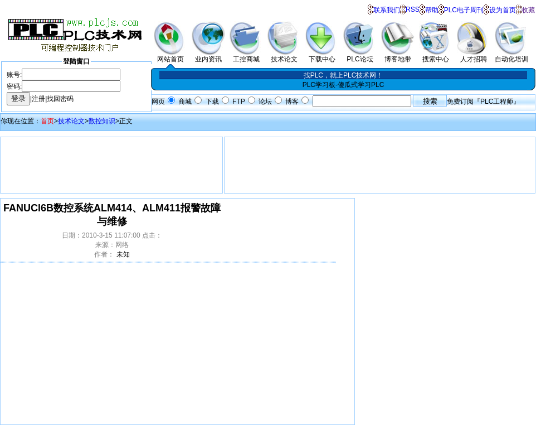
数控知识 (102, 121)
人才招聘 (473, 56)
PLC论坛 (360, 56)
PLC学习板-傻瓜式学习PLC (343, 85)
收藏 (528, 10)
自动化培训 (511, 56)
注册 (38, 99)
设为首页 (502, 10)
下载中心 (322, 56)
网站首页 (170, 56)
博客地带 (398, 56)
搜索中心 (435, 56)
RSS (413, 9)
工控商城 (246, 56)
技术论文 (284, 56)
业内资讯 (208, 56)
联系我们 (386, 10)
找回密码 (60, 99)
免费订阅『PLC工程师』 (483, 101)
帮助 (431, 10)
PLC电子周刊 (464, 10)
